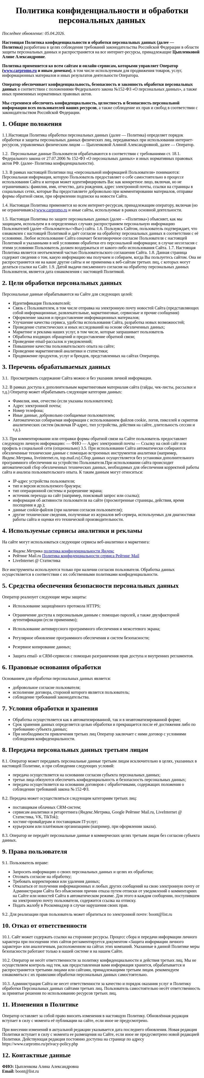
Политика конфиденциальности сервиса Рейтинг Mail (90, 555)
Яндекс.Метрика (28, 551)
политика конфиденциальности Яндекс (79, 551)
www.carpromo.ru (20, 70)
